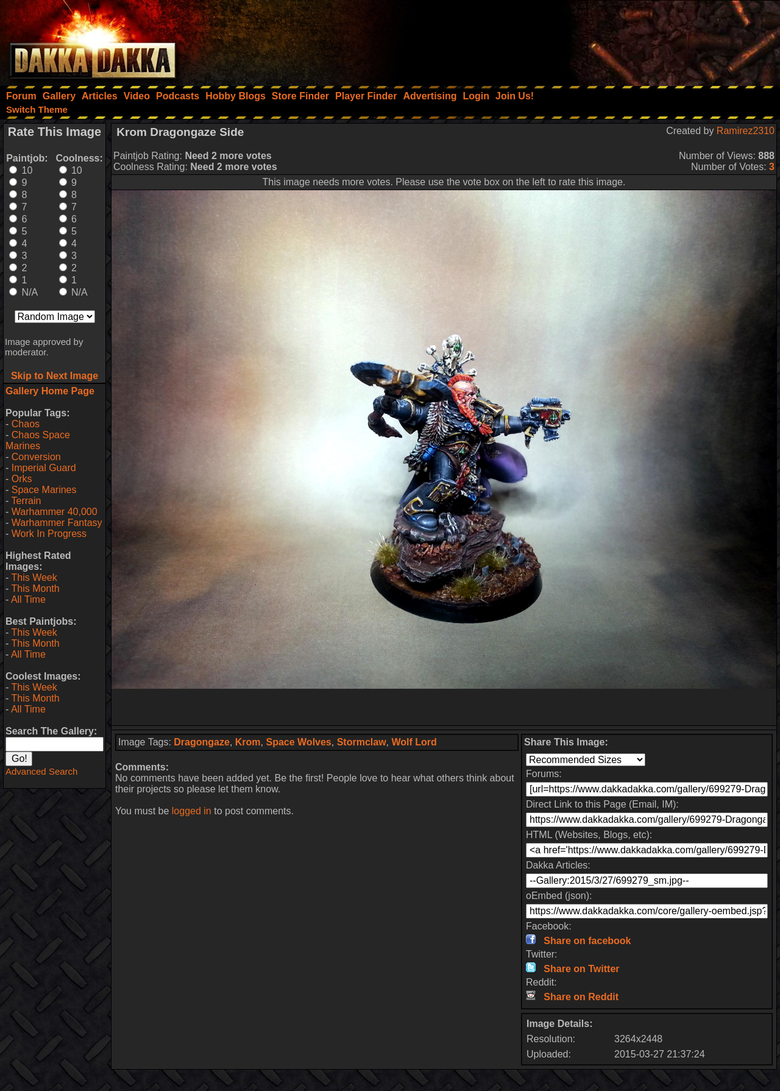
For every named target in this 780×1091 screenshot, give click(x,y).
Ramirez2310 (746, 131)
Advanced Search (41, 771)
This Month (35, 588)
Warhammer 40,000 (55, 511)
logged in (191, 811)
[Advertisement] (616, 39)
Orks (22, 479)
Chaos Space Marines (37, 440)
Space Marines (44, 490)
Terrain (26, 501)
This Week (34, 577)
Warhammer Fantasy (57, 522)
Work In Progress (49, 533)
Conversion (36, 457)
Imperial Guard (44, 468)
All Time (28, 599)
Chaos (26, 424)
